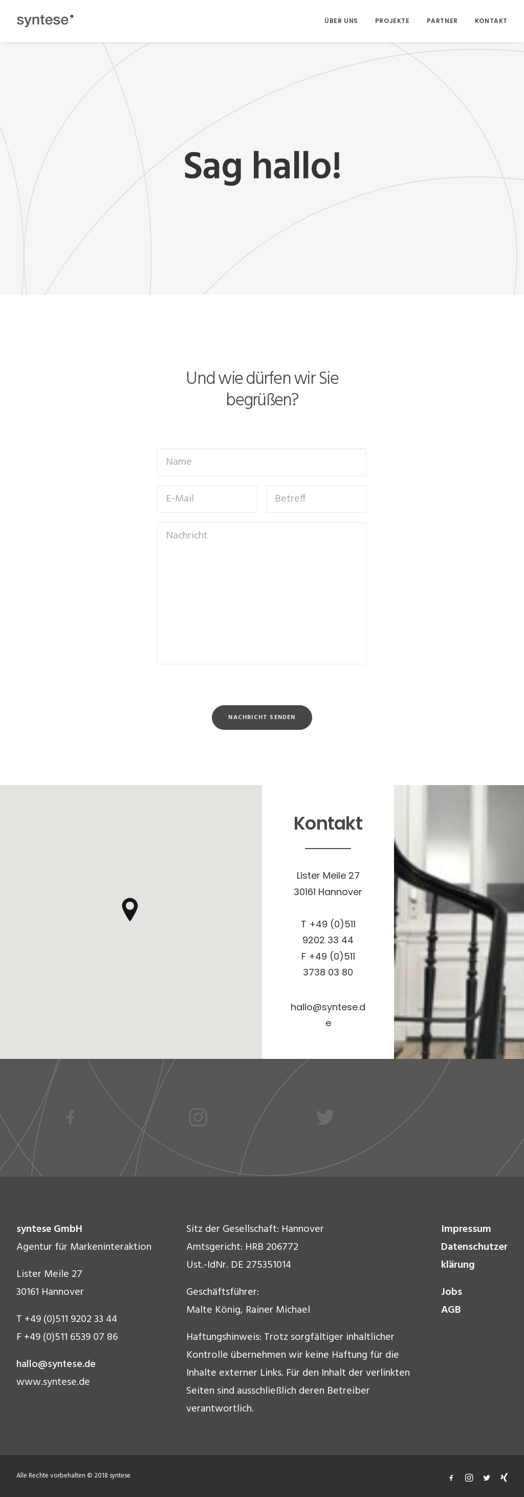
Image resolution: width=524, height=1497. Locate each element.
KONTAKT (491, 20)
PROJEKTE (392, 20)
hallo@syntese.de (56, 1364)
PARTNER (442, 20)
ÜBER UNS (341, 20)
